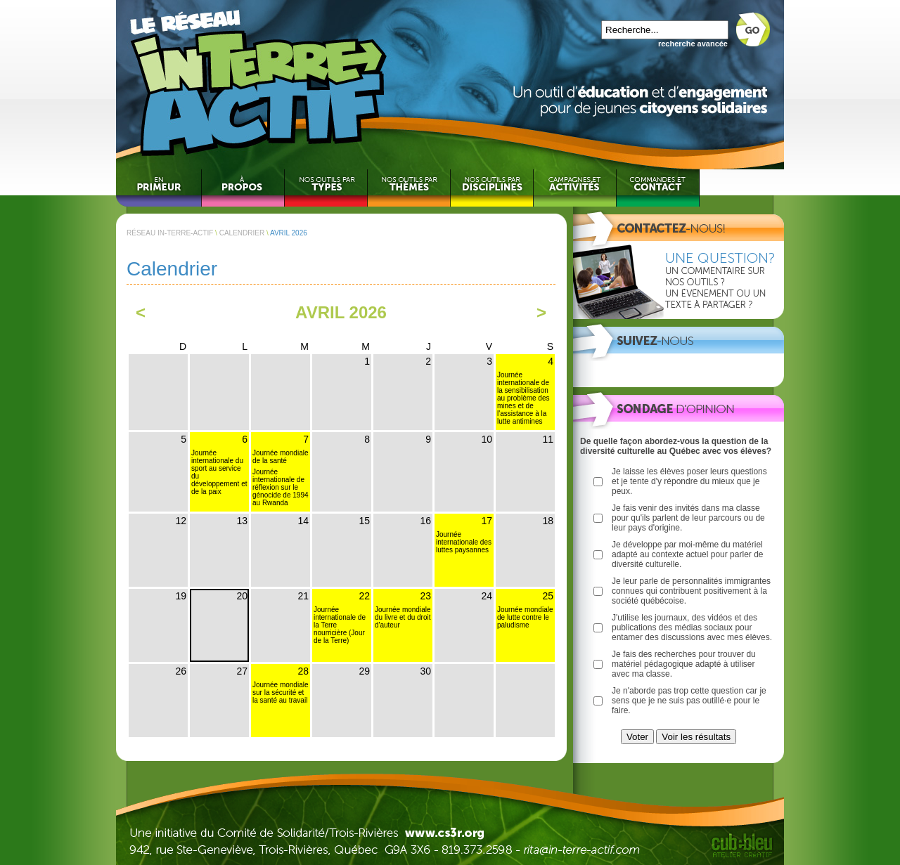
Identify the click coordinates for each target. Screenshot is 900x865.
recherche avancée (693, 43)
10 (486, 439)
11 (547, 439)
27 (242, 671)
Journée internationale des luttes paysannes (463, 542)
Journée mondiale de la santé (280, 456)
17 (486, 520)
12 (180, 520)
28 (303, 671)
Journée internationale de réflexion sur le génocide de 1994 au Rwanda (280, 487)
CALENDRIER (241, 233)
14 (303, 520)
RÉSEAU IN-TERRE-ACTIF (170, 233)
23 (425, 595)
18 (547, 520)
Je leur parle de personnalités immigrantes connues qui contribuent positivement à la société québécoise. (691, 591)
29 (364, 671)
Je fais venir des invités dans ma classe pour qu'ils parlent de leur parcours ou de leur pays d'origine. (688, 518)
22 (364, 595)
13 (242, 520)
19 (180, 595)
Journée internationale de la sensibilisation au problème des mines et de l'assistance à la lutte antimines (523, 398)
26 (180, 671)
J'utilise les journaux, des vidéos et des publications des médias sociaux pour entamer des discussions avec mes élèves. (692, 627)
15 (364, 520)
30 (425, 671)
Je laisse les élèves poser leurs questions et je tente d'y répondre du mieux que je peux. (689, 481)
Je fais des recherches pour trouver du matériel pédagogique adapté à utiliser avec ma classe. (684, 664)
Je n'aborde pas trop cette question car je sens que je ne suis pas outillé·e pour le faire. (689, 700)
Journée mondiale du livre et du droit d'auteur (403, 617)
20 (242, 595)
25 (547, 595)
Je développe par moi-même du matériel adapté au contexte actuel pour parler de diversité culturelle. (687, 554)
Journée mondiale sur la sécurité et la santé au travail (280, 692)
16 (425, 520)
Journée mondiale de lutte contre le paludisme (525, 617)
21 (303, 595)
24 (486, 595)
